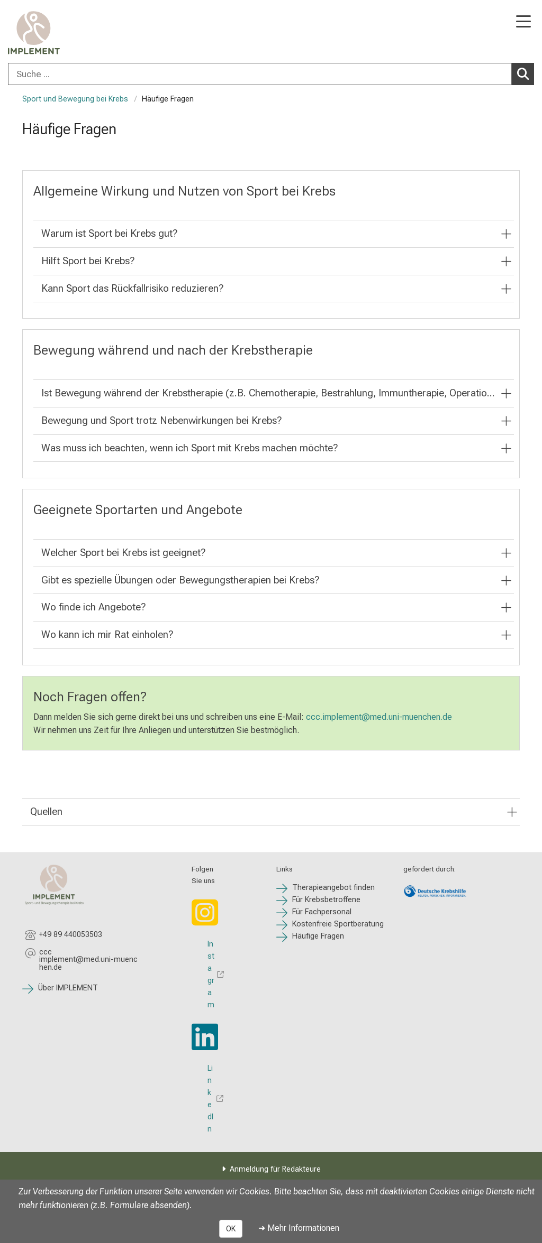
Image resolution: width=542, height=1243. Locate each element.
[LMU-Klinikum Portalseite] (45, 32)
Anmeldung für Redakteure (275, 1169)
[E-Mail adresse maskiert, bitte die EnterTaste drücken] (89, 960)
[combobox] (271, 74)
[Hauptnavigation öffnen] (523, 22)
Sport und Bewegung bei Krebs (75, 99)
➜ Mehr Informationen (298, 1228)
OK (231, 1229)
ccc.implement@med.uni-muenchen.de (379, 717)
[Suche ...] (260, 74)
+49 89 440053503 (70, 934)
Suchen (525, 73)
